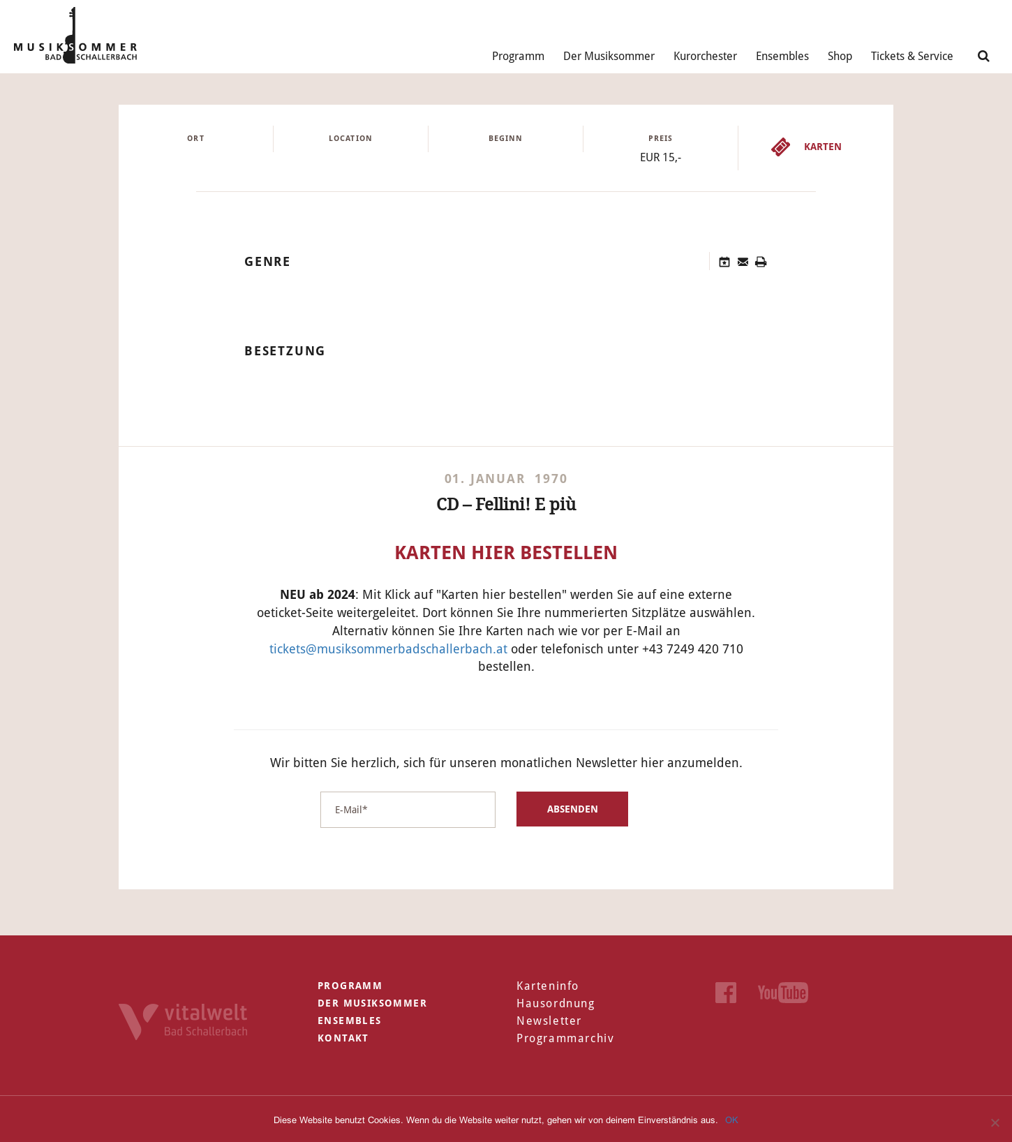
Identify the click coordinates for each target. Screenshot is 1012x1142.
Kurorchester (705, 56)
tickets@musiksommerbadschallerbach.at (388, 649)
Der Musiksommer (609, 56)
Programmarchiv (565, 1038)
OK (731, 1120)
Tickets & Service (912, 56)
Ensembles (782, 56)
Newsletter (549, 1021)
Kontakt (343, 1038)
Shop (840, 56)
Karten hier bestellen (506, 552)
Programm (518, 56)
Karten (823, 146)
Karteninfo (547, 986)
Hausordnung (555, 1003)
